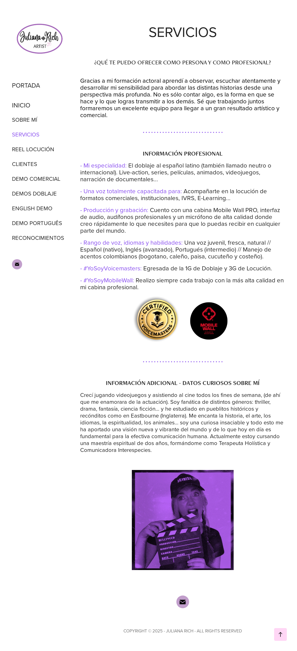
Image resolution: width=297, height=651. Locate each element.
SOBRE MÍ (24, 119)
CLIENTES (24, 164)
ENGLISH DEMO (32, 208)
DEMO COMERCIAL (36, 179)
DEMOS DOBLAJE (34, 193)
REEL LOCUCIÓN (33, 149)
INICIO (21, 105)
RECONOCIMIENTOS (38, 238)
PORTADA (26, 85)
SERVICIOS (25, 134)
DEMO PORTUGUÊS (37, 223)
